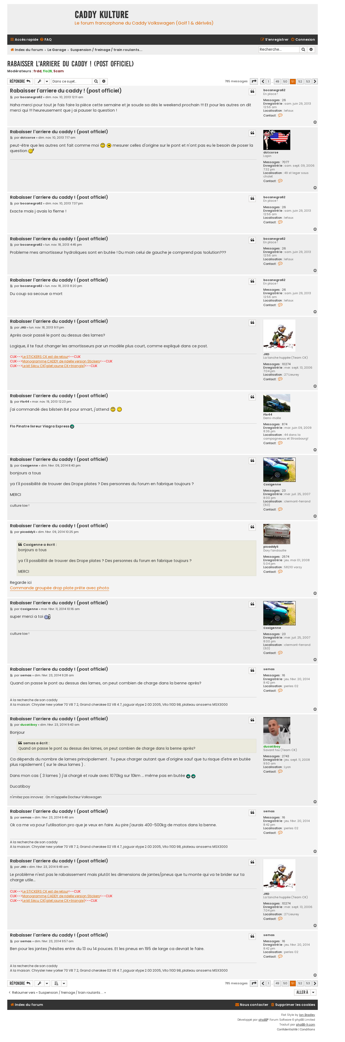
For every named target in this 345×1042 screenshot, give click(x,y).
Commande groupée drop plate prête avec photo (59, 588)
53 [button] (308, 81)
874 (284, 424)
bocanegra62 (274, 90)
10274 (286, 364)
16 (283, 675)
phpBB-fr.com (305, 1025)
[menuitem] (45, 39)
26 (284, 100)
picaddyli (270, 547)
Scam (58, 71)
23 (284, 490)
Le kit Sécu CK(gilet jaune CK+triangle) (53, 366)
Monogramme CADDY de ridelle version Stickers (61, 361)
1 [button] (268, 81)
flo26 (47, 71)
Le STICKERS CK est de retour (45, 357)
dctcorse (270, 152)
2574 (285, 556)
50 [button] (285, 81)
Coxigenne (272, 484)
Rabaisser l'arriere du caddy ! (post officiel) (70, 64)
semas (269, 669)
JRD (266, 354)
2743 (285, 756)
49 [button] (277, 81)
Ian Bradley (307, 1015)
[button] (254, 81)
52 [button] (300, 81)
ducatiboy (271, 746)
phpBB (262, 1020)
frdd (37, 71)
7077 (285, 162)
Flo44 (267, 414)
